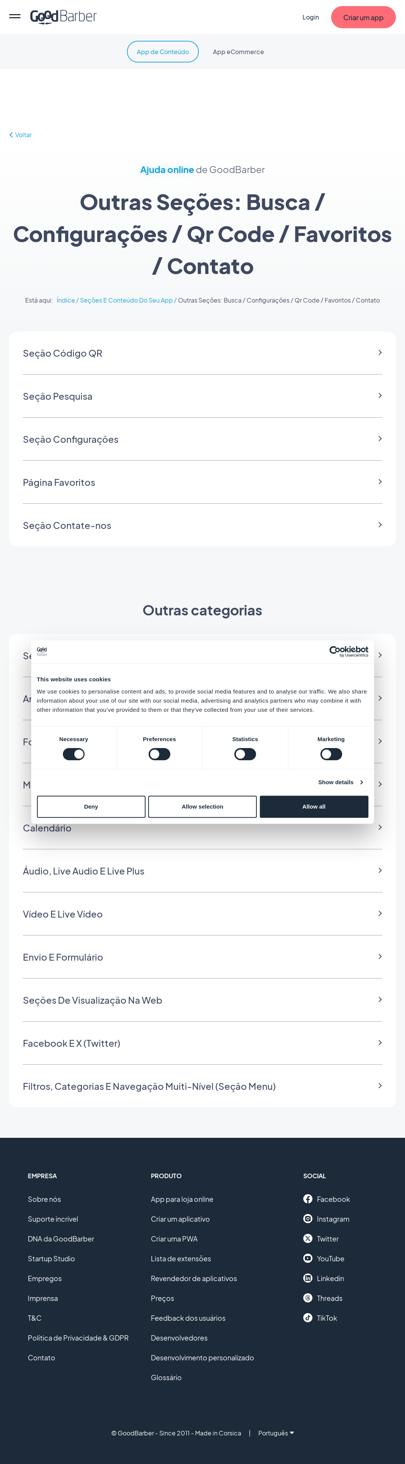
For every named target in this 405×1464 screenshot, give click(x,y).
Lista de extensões (181, 1258)
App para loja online (182, 1199)
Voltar (21, 135)
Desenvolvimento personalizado (202, 1357)
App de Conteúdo (163, 52)
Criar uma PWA (174, 1238)
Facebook (326, 1198)
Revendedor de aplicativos (194, 1278)
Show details (336, 782)
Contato (41, 1357)
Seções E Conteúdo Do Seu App (126, 300)
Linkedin (323, 1278)
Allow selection (202, 806)
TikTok (320, 1317)
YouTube (323, 1258)
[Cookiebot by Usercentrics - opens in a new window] (335, 651)
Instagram (326, 1218)
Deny (91, 806)
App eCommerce (238, 52)
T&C (35, 1317)
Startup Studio (51, 1258)
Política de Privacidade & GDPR (78, 1337)
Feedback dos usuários (188, 1317)
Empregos (45, 1278)
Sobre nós (44, 1199)
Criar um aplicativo (180, 1218)
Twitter (321, 1238)
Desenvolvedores (179, 1337)
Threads (323, 1297)
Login (311, 17)
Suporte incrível (53, 1218)
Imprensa (43, 1298)
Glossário (166, 1377)
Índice (66, 300)
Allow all (314, 806)
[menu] (15, 17)
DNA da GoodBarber (61, 1238)
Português (276, 1433)
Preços (162, 1298)
